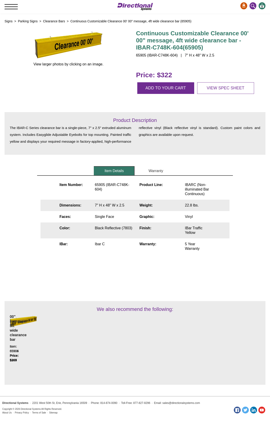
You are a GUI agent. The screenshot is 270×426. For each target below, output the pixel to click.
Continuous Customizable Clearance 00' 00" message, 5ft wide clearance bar (85, 344)
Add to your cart (165, 88)
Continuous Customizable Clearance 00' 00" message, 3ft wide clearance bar (35, 344)
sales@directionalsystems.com (181, 403)
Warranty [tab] (155, 171)
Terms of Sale (39, 412)
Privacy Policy (22, 412)
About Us (7, 412)
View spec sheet (225, 88)
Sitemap (53, 412)
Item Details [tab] (114, 171)
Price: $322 (154, 75)
